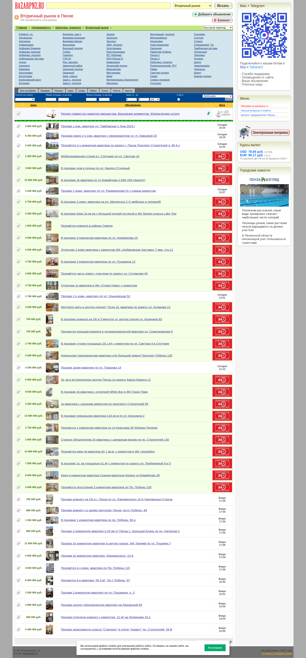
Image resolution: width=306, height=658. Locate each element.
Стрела (198, 41)
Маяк (109, 76)
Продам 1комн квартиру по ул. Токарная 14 (91, 367)
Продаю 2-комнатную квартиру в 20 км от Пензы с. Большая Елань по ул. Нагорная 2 (120, 531)
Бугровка (24, 83)
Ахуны (22, 62)
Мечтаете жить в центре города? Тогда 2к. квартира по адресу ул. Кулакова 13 (115, 307)
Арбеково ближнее (30, 48)
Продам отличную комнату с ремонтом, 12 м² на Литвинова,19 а (105, 617)
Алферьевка (26, 44)
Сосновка (199, 34)
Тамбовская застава (205, 48)
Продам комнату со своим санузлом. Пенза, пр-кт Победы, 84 (104, 510)
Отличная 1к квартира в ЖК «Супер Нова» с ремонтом (99, 285)
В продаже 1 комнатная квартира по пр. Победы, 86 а (98, 520)
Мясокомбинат (158, 37)
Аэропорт (24, 65)
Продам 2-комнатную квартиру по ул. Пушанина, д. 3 (97, 592)
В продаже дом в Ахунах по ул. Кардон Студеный (95, 168)
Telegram (255, 66)
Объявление (133, 105)
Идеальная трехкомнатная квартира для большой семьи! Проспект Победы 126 (116, 355)
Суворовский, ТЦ (204, 44)
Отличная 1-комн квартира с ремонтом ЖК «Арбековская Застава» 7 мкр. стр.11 (117, 249)
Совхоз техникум (160, 79)
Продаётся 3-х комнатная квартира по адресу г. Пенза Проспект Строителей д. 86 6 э (120, 145)
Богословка (25, 76)
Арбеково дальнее (29, 51)
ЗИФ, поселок (114, 44)
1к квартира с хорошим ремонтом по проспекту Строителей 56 (104, 403)
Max (243, 66)
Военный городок (73, 48)
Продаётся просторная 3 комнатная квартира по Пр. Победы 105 (106, 487)
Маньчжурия (113, 69)
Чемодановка (202, 65)
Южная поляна (202, 76)
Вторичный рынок (97, 27)
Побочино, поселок (161, 62)
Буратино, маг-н (72, 34)
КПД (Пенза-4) (114, 58)
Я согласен (215, 647)
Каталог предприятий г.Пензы (258, 115)
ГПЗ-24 (67, 58)
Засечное (111, 37)
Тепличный (200, 51)
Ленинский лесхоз (116, 65)
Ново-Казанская (159, 44)
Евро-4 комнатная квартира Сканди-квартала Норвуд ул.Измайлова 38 (110, 475)
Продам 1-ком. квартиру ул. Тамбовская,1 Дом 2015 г (98, 126)
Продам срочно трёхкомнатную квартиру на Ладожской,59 (101, 604)
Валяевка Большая (74, 37)
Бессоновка (26, 72)
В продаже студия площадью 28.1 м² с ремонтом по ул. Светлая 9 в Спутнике (115, 343)
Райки (153, 69)
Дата (222, 105)
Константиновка (115, 51)
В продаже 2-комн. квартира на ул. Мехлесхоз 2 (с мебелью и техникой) (111, 201)
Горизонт (68, 55)
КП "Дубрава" (114, 55)
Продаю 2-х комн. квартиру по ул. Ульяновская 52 (95, 296)
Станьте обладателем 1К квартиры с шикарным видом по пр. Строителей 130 (115, 439)
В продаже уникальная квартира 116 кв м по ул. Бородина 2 (102, 415)
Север (153, 76)
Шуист (197, 72)
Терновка (199, 55)
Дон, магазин (70, 62)
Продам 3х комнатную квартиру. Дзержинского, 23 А (97, 555)
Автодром (24, 41)
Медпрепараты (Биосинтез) (122, 79)
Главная (21, 27)
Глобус (67, 51)
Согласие (155, 83)
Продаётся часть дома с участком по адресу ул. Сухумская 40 (104, 273)
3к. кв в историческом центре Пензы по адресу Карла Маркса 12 (106, 379)
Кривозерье (113, 62)
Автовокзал (25, 37)
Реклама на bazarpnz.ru (254, 106)
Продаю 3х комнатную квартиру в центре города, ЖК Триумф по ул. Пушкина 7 (116, 543)
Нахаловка (156, 41)
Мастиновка (113, 72)
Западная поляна (73, 69)
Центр (197, 62)
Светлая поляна (159, 72)
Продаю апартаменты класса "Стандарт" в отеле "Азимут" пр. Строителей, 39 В (116, 629)
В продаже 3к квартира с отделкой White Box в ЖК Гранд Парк (104, 391)
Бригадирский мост (30, 79)
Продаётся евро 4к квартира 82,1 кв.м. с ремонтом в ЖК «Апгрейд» (108, 451)
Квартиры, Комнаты (68, 27)
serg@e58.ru (30, 653)
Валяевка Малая (72, 41)
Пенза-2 (155, 55)
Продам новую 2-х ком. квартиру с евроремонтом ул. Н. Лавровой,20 (109, 135)
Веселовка (69, 44)
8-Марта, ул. (26, 34)
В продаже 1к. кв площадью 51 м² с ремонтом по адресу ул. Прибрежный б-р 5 (116, 463)
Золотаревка (113, 48)
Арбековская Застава (31, 58)
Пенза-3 (155, 58)
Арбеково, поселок (30, 55)
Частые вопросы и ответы (256, 110)
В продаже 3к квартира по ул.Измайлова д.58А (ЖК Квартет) (103, 180)
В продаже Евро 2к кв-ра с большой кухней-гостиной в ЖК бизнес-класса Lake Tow (118, 213)
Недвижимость (41, 27)
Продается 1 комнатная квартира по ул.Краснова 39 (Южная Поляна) (109, 427)
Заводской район (72, 65)
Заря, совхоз (70, 76)
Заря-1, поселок (72, 79)
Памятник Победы (160, 51)
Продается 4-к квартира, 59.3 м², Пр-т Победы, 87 (95, 580)
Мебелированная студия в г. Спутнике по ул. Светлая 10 (100, 156)
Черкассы (199, 69)
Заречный (68, 72)
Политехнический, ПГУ (163, 65)
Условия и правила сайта (277, 653)
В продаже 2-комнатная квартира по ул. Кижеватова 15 (99, 237)
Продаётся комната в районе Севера (86, 225)
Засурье (111, 41)
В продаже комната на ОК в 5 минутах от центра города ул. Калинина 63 (111, 319)
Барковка (24, 69)
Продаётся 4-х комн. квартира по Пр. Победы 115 (95, 568)
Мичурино (112, 83)
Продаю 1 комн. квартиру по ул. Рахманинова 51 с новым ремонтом (108, 190)
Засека (110, 34)
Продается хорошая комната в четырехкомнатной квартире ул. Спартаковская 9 (117, 331)
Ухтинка (198, 58)
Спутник (198, 37)
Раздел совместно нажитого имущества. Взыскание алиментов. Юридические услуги (120, 113)
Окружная (156, 48)
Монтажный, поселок (162, 34)
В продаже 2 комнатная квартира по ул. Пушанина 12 (98, 261)
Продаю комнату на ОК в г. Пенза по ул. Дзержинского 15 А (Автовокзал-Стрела (116, 499)
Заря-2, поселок (72, 83)
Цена (33, 105)
